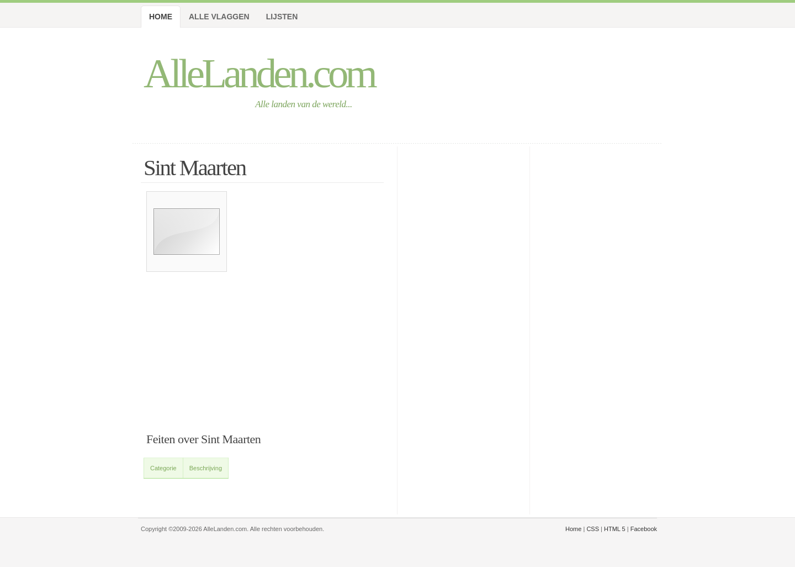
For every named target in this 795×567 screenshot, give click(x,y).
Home (160, 16)
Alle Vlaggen (219, 16)
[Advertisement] (265, 375)
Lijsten (282, 16)
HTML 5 (615, 529)
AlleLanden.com (259, 73)
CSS (592, 529)
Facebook (643, 529)
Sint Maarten (195, 167)
